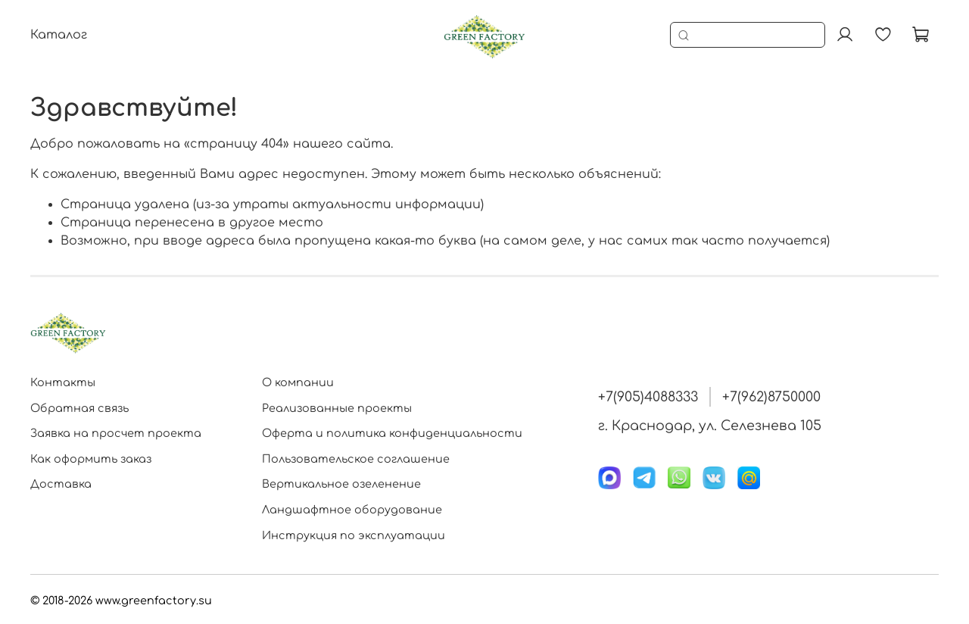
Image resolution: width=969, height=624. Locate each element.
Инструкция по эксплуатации (353, 535)
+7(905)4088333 (648, 396)
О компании (298, 382)
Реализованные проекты (337, 408)
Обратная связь (79, 408)
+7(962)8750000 (771, 396)
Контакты (62, 382)
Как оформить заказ (90, 459)
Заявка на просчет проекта (115, 433)
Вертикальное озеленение (341, 484)
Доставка (61, 484)
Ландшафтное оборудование (352, 510)
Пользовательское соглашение (356, 459)
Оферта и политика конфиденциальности (392, 433)
